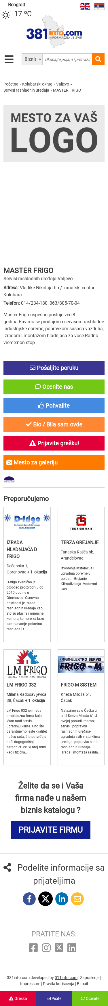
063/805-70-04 (65, 303)
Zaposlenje (90, 977)
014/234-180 (34, 303)
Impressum (30, 983)
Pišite (54, 998)
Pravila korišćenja (59, 983)
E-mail (82, 983)
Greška (18, 998)
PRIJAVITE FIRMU (50, 830)
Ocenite (90, 998)
